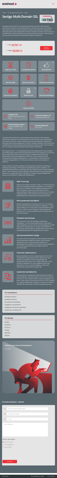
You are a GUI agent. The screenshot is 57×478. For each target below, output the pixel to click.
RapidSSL (7, 334)
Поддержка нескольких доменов (15, 309)
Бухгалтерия (8, 449)
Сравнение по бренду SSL (13, 312)
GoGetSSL (8, 326)
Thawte (7, 332)
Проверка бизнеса (11, 301)
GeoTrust (7, 329)
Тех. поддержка (9, 446)
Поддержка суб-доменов (13, 306)
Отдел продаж (9, 443)
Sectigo (7, 324)
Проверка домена (10, 298)
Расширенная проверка (12, 304)
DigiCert (7, 337)
